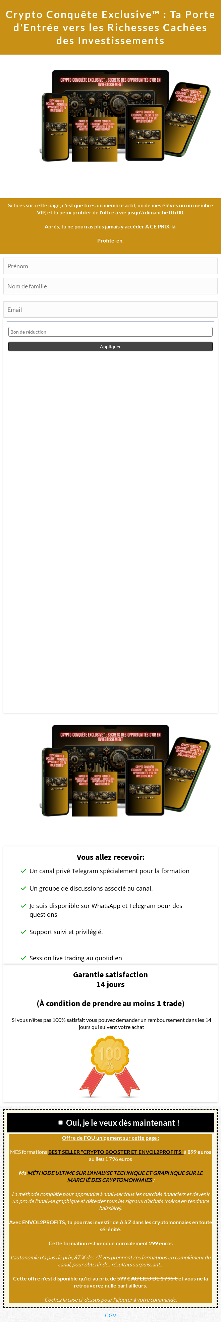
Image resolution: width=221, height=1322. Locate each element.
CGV (110, 1315)
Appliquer (110, 346)
